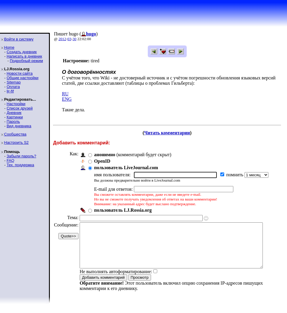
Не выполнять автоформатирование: (116, 280)
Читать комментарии (169, 132)
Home (9, 47)
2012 (62, 39)
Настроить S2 (16, 142)
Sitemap (13, 82)
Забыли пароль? (21, 156)
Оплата (13, 86)
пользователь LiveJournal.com (126, 167)
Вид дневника (18, 126)
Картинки (14, 117)
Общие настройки (22, 78)
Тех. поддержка (20, 165)
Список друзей (19, 108)
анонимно (104, 154)
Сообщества (15, 134)
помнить (235, 174)
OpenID (102, 161)
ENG (67, 99)
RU (65, 93)
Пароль (13, 121)
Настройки (15, 104)
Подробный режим (26, 60)
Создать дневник (21, 52)
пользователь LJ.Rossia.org (123, 210)
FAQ (10, 160)
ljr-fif (10, 91)
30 (74, 39)
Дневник (13, 112)
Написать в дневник (24, 56)
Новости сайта (19, 73)
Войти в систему (18, 39)
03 (69, 39)
